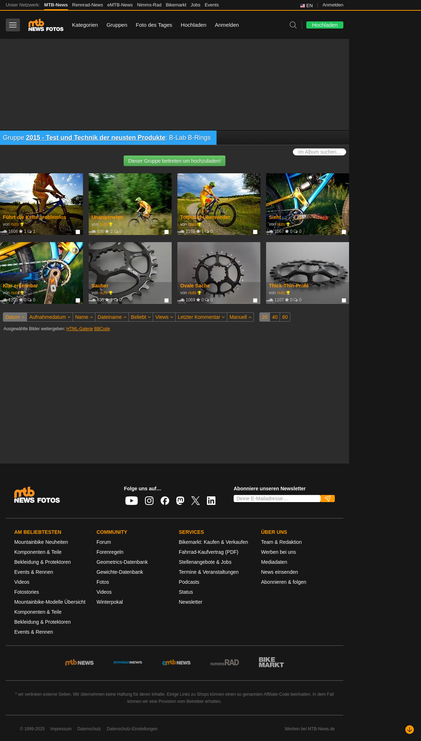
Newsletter (190, 602)
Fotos (103, 582)
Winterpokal (110, 602)
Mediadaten (274, 562)
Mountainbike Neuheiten (41, 542)
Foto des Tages (154, 25)
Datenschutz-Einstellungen (132, 728)
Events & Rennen (33, 572)
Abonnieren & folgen (283, 582)
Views (164, 317)
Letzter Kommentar (201, 317)
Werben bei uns (278, 552)
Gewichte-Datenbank (120, 572)
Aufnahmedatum (50, 317)
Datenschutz (89, 728)
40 (275, 317)
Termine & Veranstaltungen (209, 572)
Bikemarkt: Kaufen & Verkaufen (213, 542)
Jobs (195, 4)
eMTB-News (120, 4)
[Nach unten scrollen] (409, 729)
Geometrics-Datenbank (122, 562)
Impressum (61, 728)
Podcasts (189, 582)
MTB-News (56, 4)
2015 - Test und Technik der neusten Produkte (95, 137)
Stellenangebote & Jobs (205, 562)
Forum (104, 542)
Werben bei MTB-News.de (310, 728)
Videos (22, 582)
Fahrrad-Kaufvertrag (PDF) (208, 552)
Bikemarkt (176, 4)
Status (186, 592)
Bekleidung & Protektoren (42, 562)
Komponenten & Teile (38, 552)
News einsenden (279, 572)
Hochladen (194, 25)
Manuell (240, 317)
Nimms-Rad (149, 4)
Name (84, 317)
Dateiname (112, 317)
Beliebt (141, 317)
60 (285, 317)
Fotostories (26, 592)
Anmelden (332, 4)
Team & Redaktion (281, 542)
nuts (15, 224)
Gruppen (116, 25)
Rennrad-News (87, 4)
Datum (15, 317)
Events (212, 4)
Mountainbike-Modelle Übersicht (49, 602)
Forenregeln (110, 552)
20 (264, 317)
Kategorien (85, 25)
